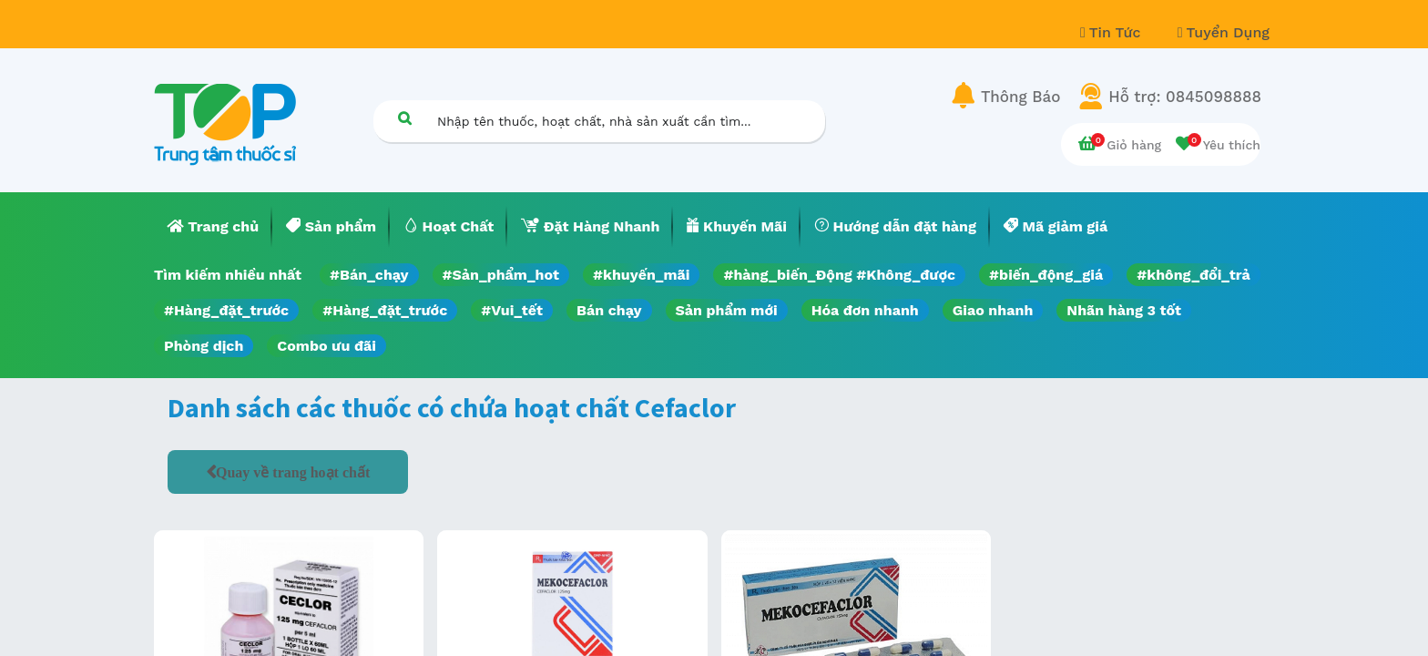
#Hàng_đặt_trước (226, 310)
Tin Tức (1113, 32)
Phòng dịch (203, 345)
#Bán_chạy (369, 274)
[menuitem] (213, 227)
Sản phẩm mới (727, 310)
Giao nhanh (993, 310)
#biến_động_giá (1046, 274)
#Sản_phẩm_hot (501, 274)
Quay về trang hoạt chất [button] (293, 472)
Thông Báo (1020, 96)
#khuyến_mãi (641, 274)
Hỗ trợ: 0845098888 (1184, 96)
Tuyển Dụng (1224, 32)
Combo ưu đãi (326, 345)
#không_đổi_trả (1193, 274)
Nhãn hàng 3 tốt (1123, 310)
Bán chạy (608, 310)
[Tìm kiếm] (404, 118)
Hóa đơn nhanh (865, 310)
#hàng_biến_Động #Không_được (839, 274)
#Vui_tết (512, 310)
